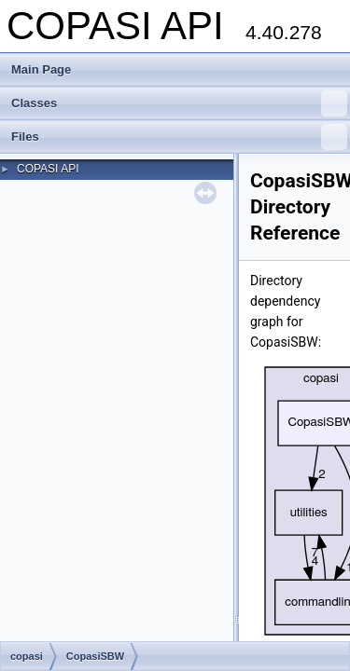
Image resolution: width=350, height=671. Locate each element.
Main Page (41, 69)
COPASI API (47, 168)
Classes (179, 103)
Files (179, 137)
